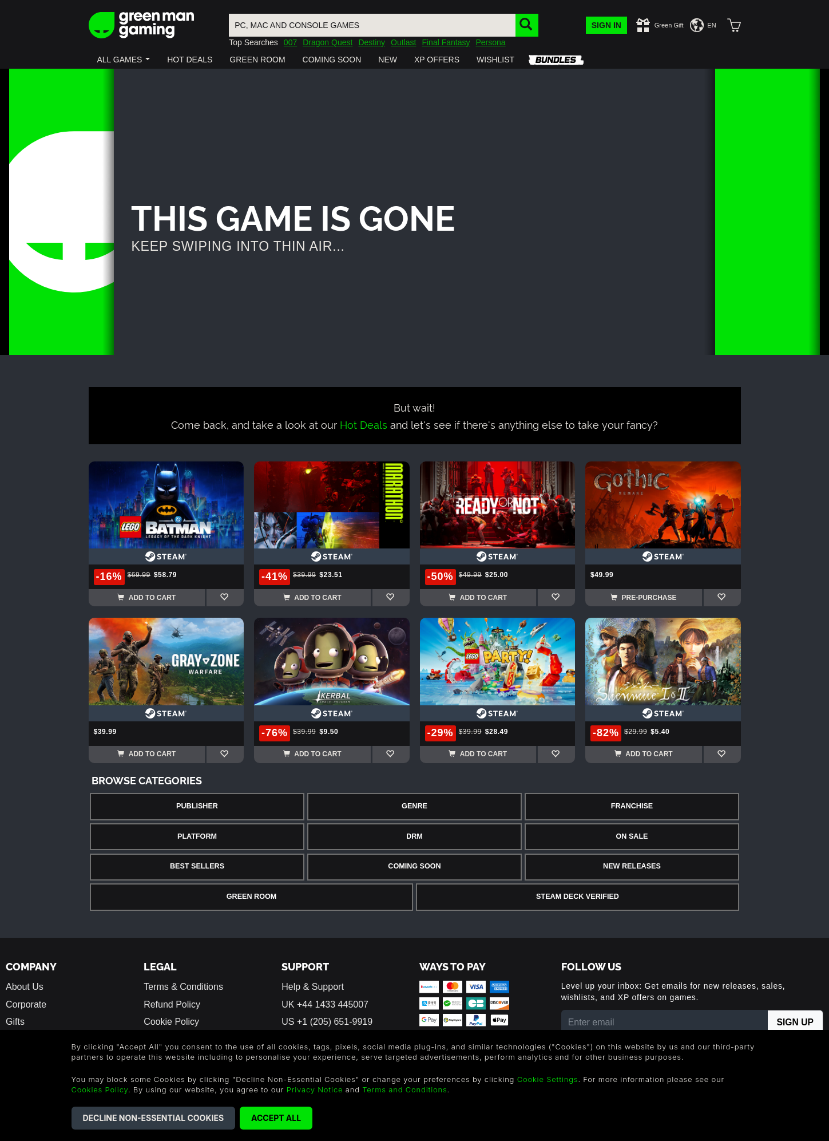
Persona (490, 42)
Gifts (15, 1021)
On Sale (632, 836)
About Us (24, 987)
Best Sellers (197, 866)
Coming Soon (414, 866)
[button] (124, 59)
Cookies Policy (100, 1089)
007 (290, 42)
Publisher (197, 806)
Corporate (26, 1004)
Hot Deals (363, 424)
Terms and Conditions (404, 1089)
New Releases (632, 866)
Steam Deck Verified (577, 897)
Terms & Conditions (183, 987)
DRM (414, 836)
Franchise (632, 806)
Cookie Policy (171, 1021)
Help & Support (312, 987)
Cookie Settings (547, 1079)
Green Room (251, 897)
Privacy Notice (315, 1089)
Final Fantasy (446, 42)
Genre (414, 806)
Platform (197, 836)
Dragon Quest (327, 42)
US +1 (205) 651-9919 (326, 1021)
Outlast (403, 42)
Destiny (371, 42)
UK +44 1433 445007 (324, 1004)
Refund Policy (172, 1004)
